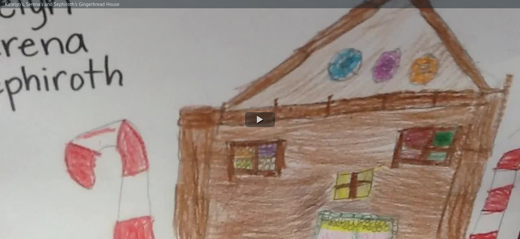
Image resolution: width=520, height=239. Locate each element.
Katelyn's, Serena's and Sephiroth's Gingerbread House (62, 4)
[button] (260, 119)
